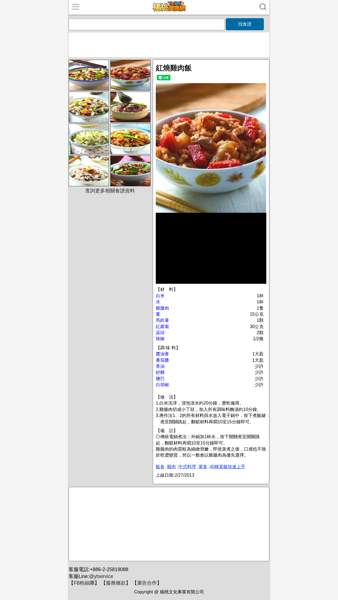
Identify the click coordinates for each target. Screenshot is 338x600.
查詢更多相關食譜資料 (110, 190)
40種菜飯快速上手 (228, 466)
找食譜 (244, 24)
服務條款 (116, 583)
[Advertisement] (168, 524)
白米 (160, 295)
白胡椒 (162, 384)
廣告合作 (147, 583)
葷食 (202, 466)
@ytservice (101, 576)
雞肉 (171, 466)
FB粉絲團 (84, 583)
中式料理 (187, 466)
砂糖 (160, 372)
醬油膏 (162, 353)
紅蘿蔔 (162, 326)
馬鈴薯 (162, 320)
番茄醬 (162, 360)
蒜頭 (160, 332)
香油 (160, 366)
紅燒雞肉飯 (174, 68)
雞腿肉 (162, 308)
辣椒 (160, 338)
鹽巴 (160, 378)
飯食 (160, 466)
